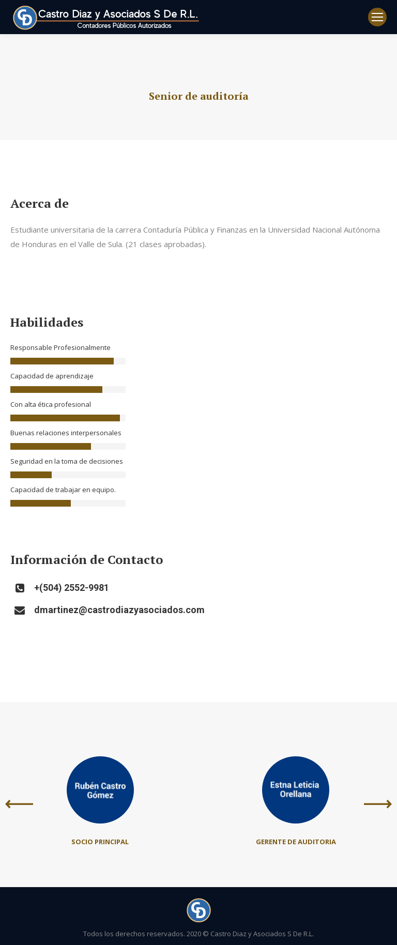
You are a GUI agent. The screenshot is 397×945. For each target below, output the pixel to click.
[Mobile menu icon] (377, 17)
